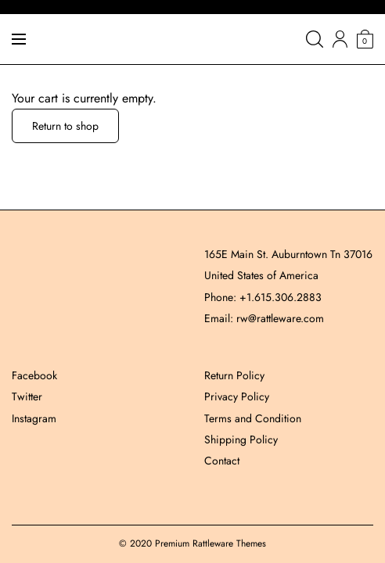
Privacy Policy (236, 396)
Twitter (27, 396)
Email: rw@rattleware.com (264, 318)
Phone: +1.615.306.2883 (263, 297)
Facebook (34, 375)
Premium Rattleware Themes (210, 543)
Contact (221, 460)
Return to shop (65, 126)
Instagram (34, 418)
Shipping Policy (241, 439)
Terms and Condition (252, 418)
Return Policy (234, 375)
